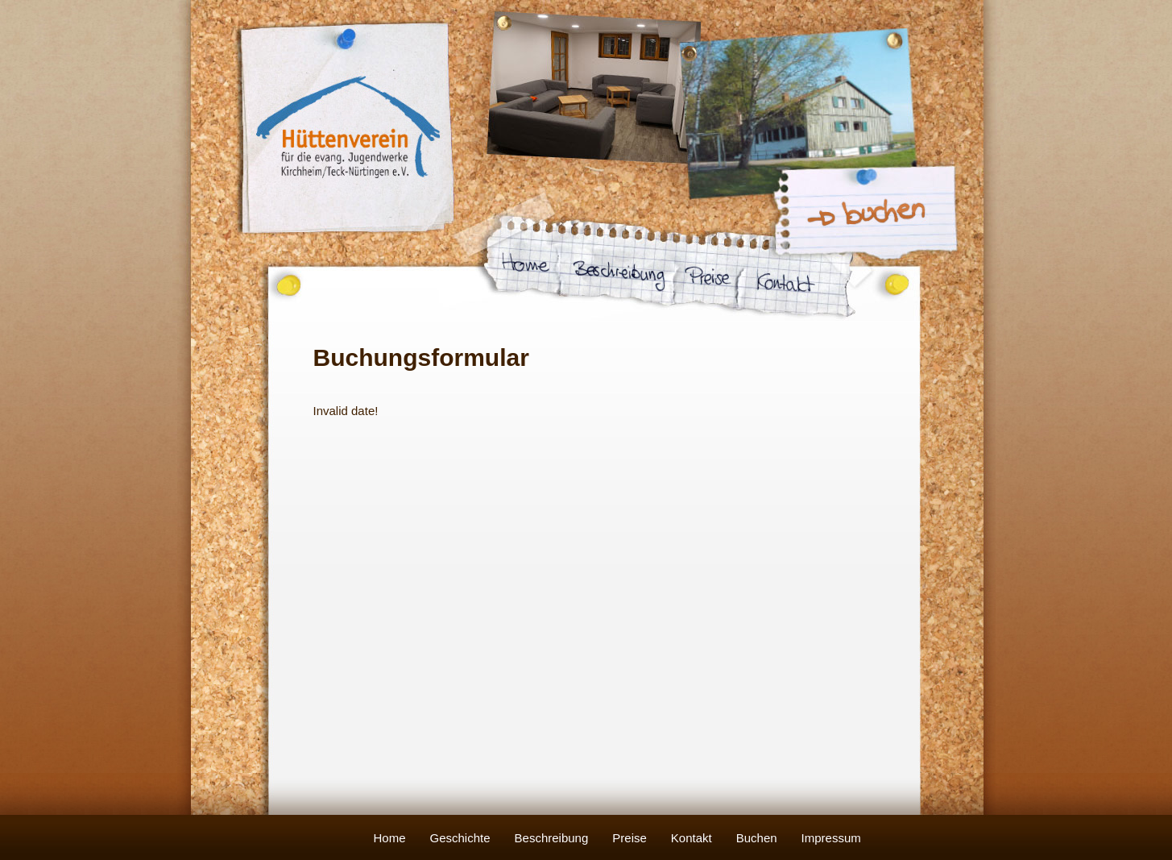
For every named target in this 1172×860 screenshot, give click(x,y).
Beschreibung (552, 838)
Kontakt (691, 838)
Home (390, 838)
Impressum (831, 838)
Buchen (756, 838)
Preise (629, 838)
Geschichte (460, 838)
